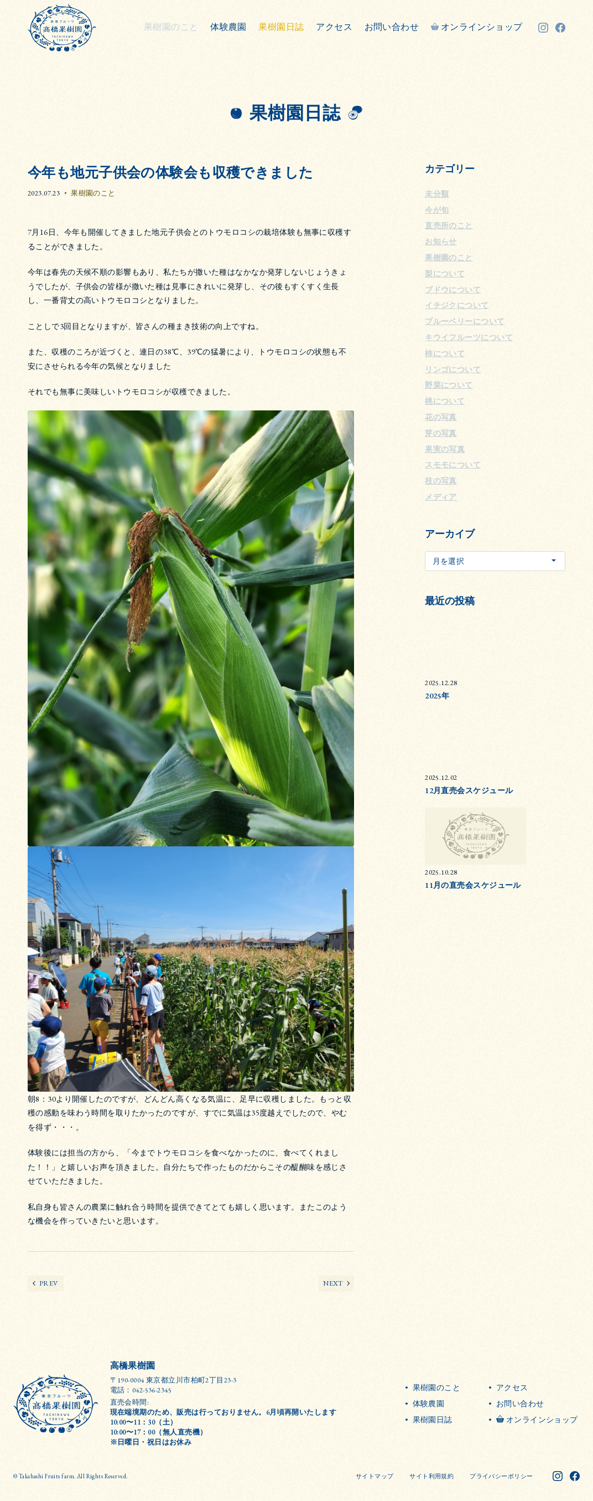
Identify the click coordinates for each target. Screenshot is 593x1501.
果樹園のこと (93, 193)
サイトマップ (375, 1476)
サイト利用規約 (431, 1476)
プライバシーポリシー (501, 1476)
